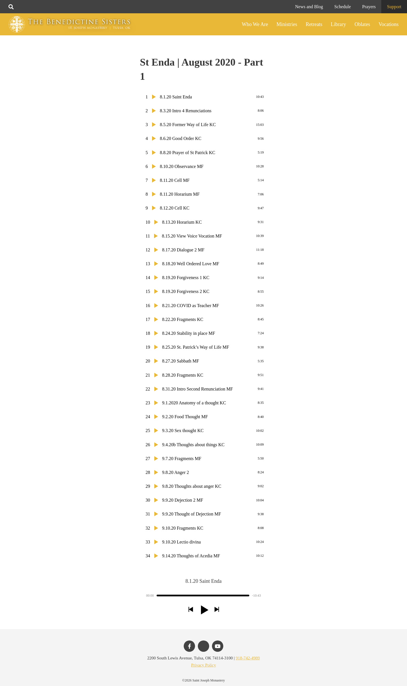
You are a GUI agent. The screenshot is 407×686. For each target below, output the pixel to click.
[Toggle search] (11, 6)
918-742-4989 (248, 658)
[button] (190, 610)
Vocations (388, 24)
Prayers (369, 6)
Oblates (362, 24)
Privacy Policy (203, 665)
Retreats (314, 24)
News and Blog (309, 6)
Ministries (286, 24)
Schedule (342, 6)
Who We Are (255, 24)
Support (394, 6)
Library (338, 24)
